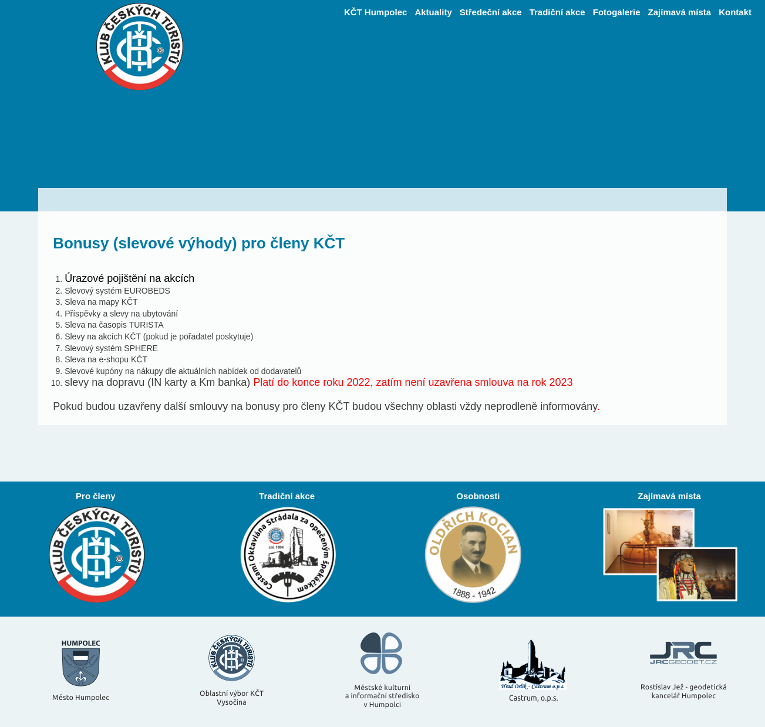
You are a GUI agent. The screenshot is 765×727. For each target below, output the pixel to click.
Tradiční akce (557, 12)
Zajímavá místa (680, 12)
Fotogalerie (617, 12)
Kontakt (735, 12)
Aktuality (432, 12)
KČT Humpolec (375, 12)
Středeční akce (491, 12)
